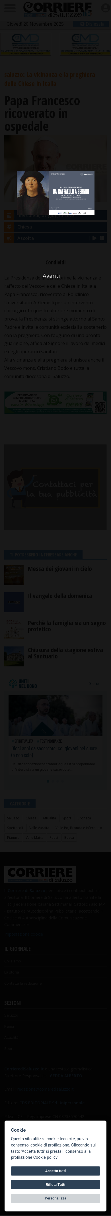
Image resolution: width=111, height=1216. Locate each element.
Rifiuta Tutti (55, 1184)
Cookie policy (45, 1157)
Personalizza (55, 1198)
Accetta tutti (55, 1171)
